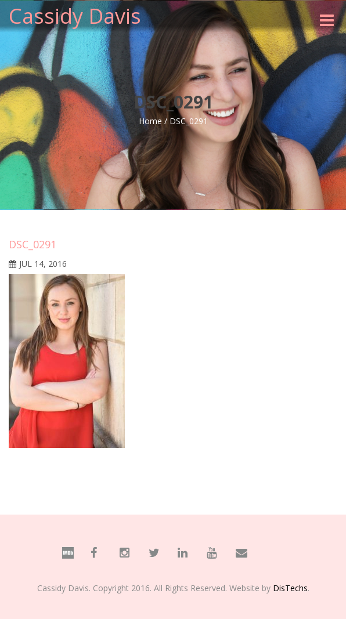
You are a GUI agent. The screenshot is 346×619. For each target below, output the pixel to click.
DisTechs (290, 587)
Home (150, 120)
